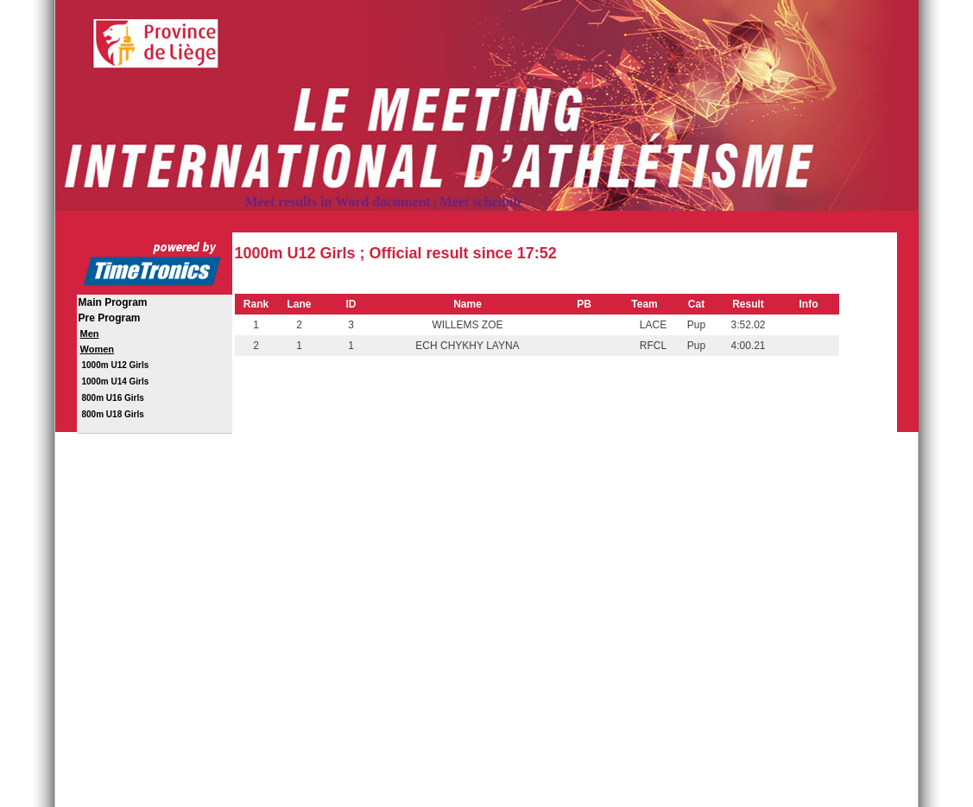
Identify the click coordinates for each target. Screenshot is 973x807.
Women (97, 349)
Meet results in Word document (338, 201)
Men (89, 333)
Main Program (113, 302)
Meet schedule (481, 201)
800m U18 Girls (113, 414)
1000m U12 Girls (115, 365)
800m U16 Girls (113, 398)
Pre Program (110, 318)
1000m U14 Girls (115, 381)
